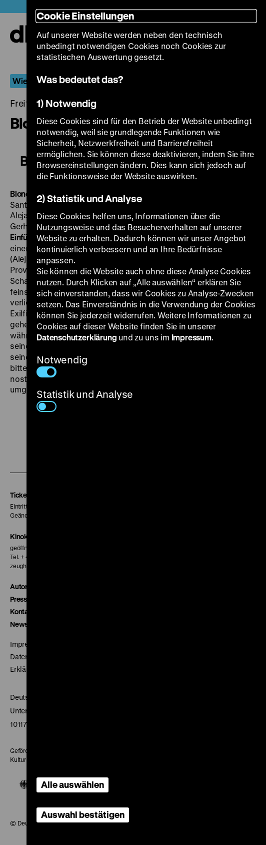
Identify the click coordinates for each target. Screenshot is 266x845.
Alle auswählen (72, 784)
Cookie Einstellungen (85, 16)
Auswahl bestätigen (82, 814)
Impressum (192, 337)
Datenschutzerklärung (76, 337)
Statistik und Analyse (84, 399)
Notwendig (61, 365)
